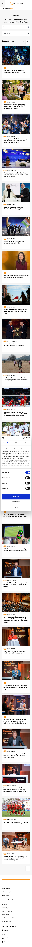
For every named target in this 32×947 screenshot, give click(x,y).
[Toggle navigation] (2, 3)
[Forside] (16, 3)
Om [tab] (26, 443)
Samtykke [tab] (6, 443)
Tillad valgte (16, 501)
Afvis (16, 507)
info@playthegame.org (7, 899)
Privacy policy (5, 914)
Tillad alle (16, 496)
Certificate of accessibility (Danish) (10, 918)
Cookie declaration (6, 921)
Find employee (5, 907)
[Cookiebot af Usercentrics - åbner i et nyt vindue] (23, 438)
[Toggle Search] (29, 3)
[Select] (16, 33)
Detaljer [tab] (16, 443)
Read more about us (7, 911)
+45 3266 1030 (5, 895)
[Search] (16, 26)
